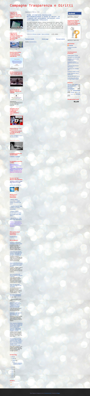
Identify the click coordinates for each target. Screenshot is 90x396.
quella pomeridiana (14, 136)
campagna (71, 89)
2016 (12, 369)
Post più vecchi (60, 39)
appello (76, 84)
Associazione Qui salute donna (74, 57)
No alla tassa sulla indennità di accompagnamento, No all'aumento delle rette (16, 314)
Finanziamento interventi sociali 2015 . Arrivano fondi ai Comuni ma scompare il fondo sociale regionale (16, 265)
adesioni (70, 84)
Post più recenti (29, 39)
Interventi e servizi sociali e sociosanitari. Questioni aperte (16, 243)
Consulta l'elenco (13, 236)
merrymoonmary (48, 393)
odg (68, 94)
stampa (77, 94)
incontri (72, 92)
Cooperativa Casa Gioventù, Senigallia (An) (73, 59)
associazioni (70, 87)
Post (12, 382)
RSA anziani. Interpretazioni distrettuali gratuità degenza (15, 295)
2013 (12, 374)
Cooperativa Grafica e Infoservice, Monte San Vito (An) (73, 63)
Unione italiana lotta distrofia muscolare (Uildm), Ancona (73, 79)
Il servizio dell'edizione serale (16, 135)
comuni (69, 90)
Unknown (71, 45)
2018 (12, 356)
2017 (12, 367)
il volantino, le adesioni (15, 156)
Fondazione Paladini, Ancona (73, 71)
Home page (45, 39)
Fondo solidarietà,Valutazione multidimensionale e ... (17, 363)
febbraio (14, 360)
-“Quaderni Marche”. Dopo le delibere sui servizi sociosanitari (16, 208)
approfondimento (72, 86)
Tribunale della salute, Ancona (74, 76)
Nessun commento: (46, 34)
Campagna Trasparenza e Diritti (41, 6)
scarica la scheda (30, 30)
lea (78, 92)
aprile (13, 358)
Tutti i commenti (14, 384)
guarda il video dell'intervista (15, 185)
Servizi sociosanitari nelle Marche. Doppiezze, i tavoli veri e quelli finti (16, 275)
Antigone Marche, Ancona (73, 55)
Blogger (58, 393)
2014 (12, 373)
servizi (72, 94)
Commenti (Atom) (32, 41)
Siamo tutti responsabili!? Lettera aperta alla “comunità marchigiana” (15, 285)
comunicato (76, 90)
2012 (12, 376)
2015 (12, 371)
